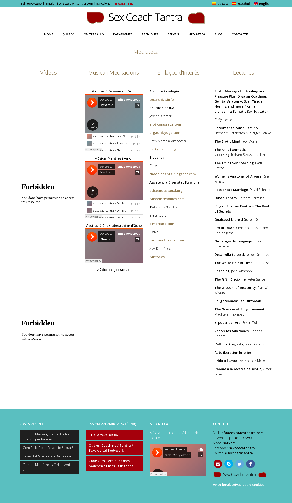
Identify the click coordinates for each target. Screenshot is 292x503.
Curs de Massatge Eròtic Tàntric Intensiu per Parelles (46, 436)
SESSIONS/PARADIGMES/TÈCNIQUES (114, 424)
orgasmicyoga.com (164, 132)
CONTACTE (222, 424)
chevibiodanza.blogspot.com (172, 174)
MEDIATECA (159, 424)
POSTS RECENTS (32, 424)
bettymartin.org (162, 149)
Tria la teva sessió (103, 435)
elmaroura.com (161, 223)
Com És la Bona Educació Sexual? (48, 448)
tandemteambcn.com (167, 199)
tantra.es (157, 257)
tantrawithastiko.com (167, 240)
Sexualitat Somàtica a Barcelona (47, 456)
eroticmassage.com (165, 124)
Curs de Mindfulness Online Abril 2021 (47, 467)
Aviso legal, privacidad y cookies (238, 484)
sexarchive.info (161, 99)
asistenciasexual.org (166, 190)
